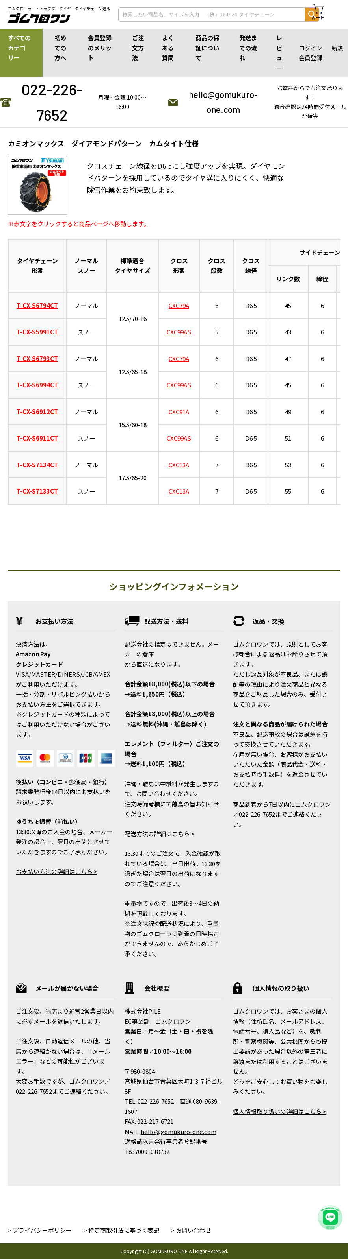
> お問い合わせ (191, 1230)
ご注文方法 (138, 47)
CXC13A (179, 465)
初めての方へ (60, 47)
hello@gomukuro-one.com (223, 101)
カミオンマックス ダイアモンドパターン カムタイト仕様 (103, 143)
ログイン (310, 48)
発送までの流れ (248, 47)
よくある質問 (168, 47)
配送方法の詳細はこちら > (159, 834)
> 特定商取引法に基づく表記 (121, 1230)
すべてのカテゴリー (19, 47)
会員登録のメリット (100, 47)
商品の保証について (207, 47)
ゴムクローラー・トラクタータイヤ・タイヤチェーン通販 (59, 8)
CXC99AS (179, 332)
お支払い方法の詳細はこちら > (56, 871)
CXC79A (179, 305)
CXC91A (179, 411)
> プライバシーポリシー (40, 1230)
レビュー (279, 52)
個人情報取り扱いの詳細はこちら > (279, 1111)
